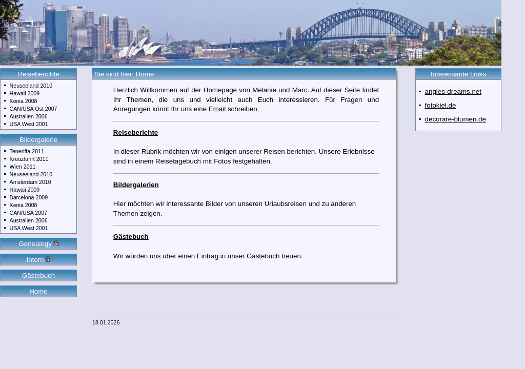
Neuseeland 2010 (31, 86)
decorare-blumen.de (455, 119)
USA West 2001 (29, 124)
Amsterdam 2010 (30, 182)
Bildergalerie (38, 140)
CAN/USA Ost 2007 (33, 109)
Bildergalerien (136, 185)
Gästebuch (38, 275)
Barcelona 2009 (29, 197)
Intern (39, 259)
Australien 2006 (29, 116)
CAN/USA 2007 (28, 213)
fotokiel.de (440, 105)
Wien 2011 (23, 166)
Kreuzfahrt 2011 (29, 159)
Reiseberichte (38, 74)
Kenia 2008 (23, 101)
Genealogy (38, 244)
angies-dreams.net (453, 91)
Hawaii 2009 (25, 93)
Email (217, 109)
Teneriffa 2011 (27, 151)
